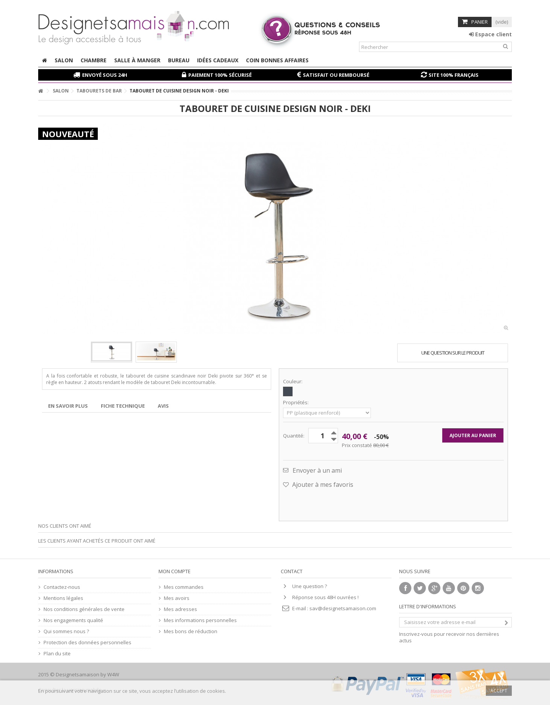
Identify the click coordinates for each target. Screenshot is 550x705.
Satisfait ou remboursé (336, 74)
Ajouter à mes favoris (322, 484)
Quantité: (293, 435)
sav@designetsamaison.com (342, 608)
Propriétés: (296, 402)
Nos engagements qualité (73, 620)
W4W (113, 674)
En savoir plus (68, 405)
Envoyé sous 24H (104, 74)
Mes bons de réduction (190, 631)
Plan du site (57, 653)
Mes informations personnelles (200, 620)
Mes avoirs (176, 598)
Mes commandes (184, 587)
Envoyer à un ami (317, 470)
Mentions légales (63, 598)
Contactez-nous (62, 587)
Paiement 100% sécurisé (220, 74)
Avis (163, 405)
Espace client (490, 34)
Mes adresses (180, 609)
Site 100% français (454, 74)
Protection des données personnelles (87, 642)
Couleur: (293, 381)
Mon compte (175, 571)
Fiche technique (123, 405)
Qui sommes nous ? (66, 631)
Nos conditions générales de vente (84, 609)
